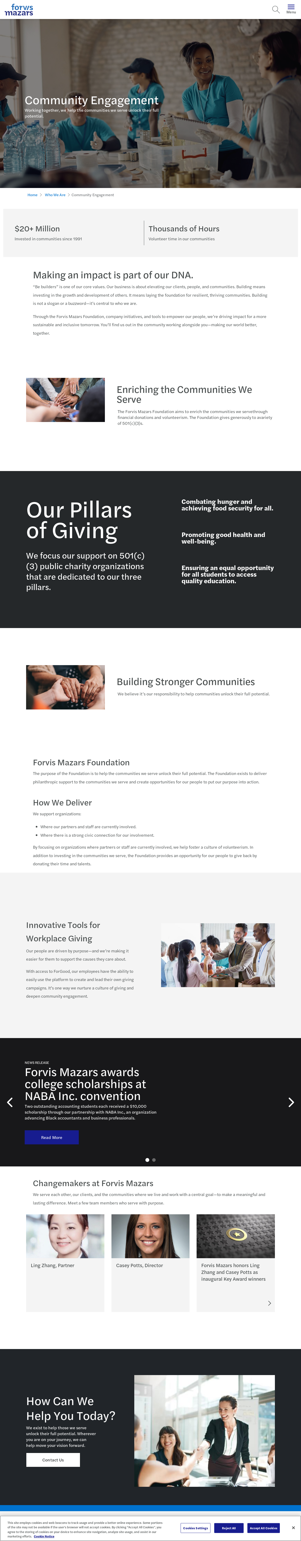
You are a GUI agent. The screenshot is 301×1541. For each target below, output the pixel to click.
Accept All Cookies (263, 1528)
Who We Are (55, 194)
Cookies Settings (195, 1528)
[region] (150, 1528)
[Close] (293, 1527)
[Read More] (251, 1303)
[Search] (276, 9)
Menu (291, 9)
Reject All (229, 1528)
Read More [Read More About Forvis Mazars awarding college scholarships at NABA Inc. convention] (51, 1128)
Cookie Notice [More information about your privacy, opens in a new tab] (44, 1536)
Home (33, 194)
